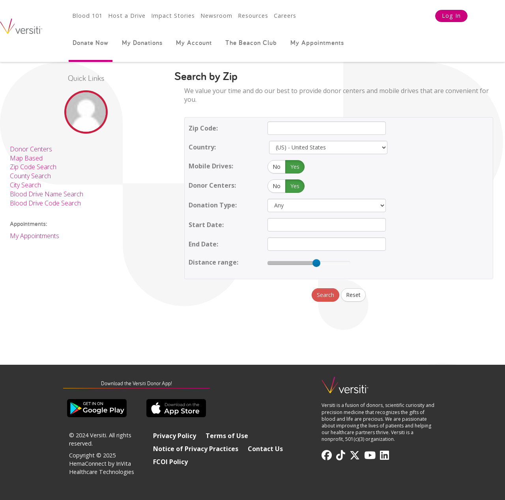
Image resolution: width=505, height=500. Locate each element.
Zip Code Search (33, 166)
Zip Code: (203, 128)
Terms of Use (227, 435)
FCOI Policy (170, 461)
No (277, 166)
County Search (30, 176)
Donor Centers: (212, 185)
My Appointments (317, 42)
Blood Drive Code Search (45, 203)
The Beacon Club (251, 42)
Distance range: (213, 262)
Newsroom (216, 15)
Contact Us (265, 448)
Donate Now (90, 42)
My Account (194, 42)
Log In (451, 15)
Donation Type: (213, 205)
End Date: (203, 244)
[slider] (316, 263)
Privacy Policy (174, 435)
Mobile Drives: (211, 166)
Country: (202, 147)
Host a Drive (127, 15)
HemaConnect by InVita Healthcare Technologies (101, 468)
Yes (294, 166)
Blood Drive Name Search (46, 194)
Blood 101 (87, 15)
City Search (25, 185)
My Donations (142, 42)
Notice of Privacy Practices (195, 448)
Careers (285, 15)
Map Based (26, 158)
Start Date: (206, 224)
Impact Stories (173, 15)
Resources (253, 15)
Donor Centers (31, 149)
